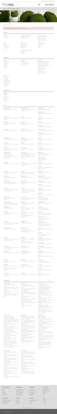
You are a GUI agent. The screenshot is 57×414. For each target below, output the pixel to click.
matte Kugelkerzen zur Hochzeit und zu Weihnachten (11, 213)
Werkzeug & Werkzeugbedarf (43, 62)
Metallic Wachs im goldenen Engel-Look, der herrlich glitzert (45, 178)
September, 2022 (7, 138)
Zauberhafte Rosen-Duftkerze (44, 109)
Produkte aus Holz (24, 37)
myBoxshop (18, 403)
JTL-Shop (52, 410)
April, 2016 (6, 273)
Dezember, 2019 (41, 197)
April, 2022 (40, 142)
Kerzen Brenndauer (24, 44)
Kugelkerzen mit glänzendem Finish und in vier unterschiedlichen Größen (11, 203)
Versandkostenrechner (42, 36)
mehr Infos (44, 403)
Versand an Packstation (42, 37)
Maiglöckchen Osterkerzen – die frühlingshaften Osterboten (27, 242)
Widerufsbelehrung (41, 44)
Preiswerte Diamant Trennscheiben (10, 109)
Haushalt (8, 8)
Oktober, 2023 (40, 108)
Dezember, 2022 (24, 129)
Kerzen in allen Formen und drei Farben (28, 274)
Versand (33, 407)
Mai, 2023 (6, 122)
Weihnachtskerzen (7, 83)
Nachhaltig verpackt (41, 39)
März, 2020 (40, 193)
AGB (39, 47)
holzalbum (17, 400)
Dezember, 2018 (24, 221)
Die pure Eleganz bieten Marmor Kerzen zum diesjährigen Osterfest (44, 213)
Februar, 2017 (40, 260)
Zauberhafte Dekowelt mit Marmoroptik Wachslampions (43, 208)
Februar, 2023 (40, 125)
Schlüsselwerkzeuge (42, 73)
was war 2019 (6, 315)
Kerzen (17, 8)
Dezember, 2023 (7, 108)
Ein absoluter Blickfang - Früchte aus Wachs (11, 144)
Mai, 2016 (40, 268)
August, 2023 (6, 117)
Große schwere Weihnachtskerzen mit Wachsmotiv (11, 173)
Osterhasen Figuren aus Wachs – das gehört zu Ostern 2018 (45, 239)
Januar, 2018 (6, 246)
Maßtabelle (23, 47)
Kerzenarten (23, 42)
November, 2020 (41, 176)
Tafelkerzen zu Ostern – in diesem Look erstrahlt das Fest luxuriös (11, 223)
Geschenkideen (6, 97)
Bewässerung (6, 62)
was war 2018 (40, 283)
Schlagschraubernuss (42, 71)
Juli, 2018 (40, 227)
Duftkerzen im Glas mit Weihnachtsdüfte (42, 159)
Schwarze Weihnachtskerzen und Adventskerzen (27, 216)
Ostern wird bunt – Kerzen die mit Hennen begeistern (10, 149)
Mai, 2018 (6, 237)
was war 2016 (6, 283)
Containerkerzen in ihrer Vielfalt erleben (44, 135)
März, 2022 (6, 147)
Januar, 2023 (6, 129)
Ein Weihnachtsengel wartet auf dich (45, 182)
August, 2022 (23, 138)
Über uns (5, 42)
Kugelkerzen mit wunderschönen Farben (44, 275)
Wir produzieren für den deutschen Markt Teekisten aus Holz (27, 231)
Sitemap (39, 46)
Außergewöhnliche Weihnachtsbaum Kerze (45, 114)
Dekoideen (6, 94)
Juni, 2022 (6, 142)
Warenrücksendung (41, 40)
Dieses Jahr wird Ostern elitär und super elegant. (44, 173)
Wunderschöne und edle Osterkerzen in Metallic (45, 144)
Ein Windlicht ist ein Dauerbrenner (44, 127)
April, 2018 (23, 237)
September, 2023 (41, 112)
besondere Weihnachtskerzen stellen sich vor (45, 257)
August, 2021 (6, 162)
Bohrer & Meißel (41, 68)
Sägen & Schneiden (41, 69)
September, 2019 (41, 202)
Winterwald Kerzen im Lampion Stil (45, 244)
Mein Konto (47, 1)
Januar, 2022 (40, 147)
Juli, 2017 (40, 255)
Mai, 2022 (23, 142)
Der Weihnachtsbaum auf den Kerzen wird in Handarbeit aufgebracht (11, 183)
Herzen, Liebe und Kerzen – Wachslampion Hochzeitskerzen (44, 261)
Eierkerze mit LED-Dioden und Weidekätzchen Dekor (44, 218)
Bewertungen (6, 46)
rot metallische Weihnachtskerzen (27, 177)
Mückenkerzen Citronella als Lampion (11, 163)
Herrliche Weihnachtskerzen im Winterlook (10, 178)
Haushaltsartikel (24, 64)
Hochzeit (5, 98)
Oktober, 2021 (40, 152)
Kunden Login (52, 1)
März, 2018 (40, 237)
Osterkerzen (6, 84)
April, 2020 (40, 188)
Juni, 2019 (40, 207)
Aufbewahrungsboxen (25, 62)
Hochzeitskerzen (7, 81)
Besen (5, 65)
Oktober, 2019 (23, 202)
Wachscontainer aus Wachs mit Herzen (11, 252)
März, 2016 (23, 273)
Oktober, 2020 (6, 181)
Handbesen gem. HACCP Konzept (27, 189)
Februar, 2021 (40, 171)
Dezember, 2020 (24, 176)
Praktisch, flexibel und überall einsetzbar (9, 269)
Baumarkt (13, 8)
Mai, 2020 (23, 188)
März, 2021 (23, 171)
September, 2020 (24, 181)
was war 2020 (23, 315)
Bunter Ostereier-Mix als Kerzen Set (45, 130)
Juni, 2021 (40, 162)
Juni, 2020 (6, 188)
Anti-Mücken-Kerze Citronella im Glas (28, 261)
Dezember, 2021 (7, 152)
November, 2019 (7, 202)
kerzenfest (17, 401)
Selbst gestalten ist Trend (26, 247)
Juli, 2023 (22, 117)
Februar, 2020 (6, 197)
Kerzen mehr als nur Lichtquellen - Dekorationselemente (44, 234)
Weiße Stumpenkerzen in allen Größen (45, 252)
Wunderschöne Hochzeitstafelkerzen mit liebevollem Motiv (28, 191)
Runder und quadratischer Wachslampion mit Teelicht (43, 199)
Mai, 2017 (6, 260)
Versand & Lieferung (42, 35)
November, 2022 (41, 129)
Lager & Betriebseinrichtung (43, 61)
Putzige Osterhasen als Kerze (9, 229)
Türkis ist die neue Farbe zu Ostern (27, 144)
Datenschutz (40, 45)
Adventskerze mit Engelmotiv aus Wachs (44, 203)
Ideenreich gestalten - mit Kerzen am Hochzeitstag (11, 275)
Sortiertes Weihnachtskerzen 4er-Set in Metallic (28, 110)
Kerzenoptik (23, 51)
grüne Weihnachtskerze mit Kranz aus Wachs (45, 229)
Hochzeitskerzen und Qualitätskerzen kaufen (45, 248)
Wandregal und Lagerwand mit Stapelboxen (10, 261)
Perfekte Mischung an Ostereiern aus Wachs (11, 266)
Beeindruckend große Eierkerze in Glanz (27, 131)
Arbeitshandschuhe (41, 66)
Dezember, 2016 (24, 264)
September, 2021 (41, 157)
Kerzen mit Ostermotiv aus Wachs (10, 130)
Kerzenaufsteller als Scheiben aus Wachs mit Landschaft (44, 154)
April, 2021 (6, 171)
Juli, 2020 (40, 184)
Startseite (43, 1)
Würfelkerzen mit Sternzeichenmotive (45, 266)
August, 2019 (6, 207)
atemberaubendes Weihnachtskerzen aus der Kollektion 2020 (28, 199)
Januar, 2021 (6, 176)
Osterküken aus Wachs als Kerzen (44, 123)
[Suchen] (27, 5)
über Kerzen (45, 400)
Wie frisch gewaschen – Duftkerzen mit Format (45, 139)
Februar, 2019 (40, 216)
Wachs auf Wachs (24, 45)
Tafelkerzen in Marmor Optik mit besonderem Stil (27, 213)
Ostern (5, 99)
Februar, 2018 (40, 242)
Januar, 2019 (6, 221)
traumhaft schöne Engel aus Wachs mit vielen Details (45, 149)
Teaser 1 (5, 50)
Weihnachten (6, 100)
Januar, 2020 (23, 197)
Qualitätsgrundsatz (41, 42)
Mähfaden (6, 64)
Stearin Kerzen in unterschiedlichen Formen (45, 270)
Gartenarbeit (6, 61)
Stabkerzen (6, 79)
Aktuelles (22, 52)
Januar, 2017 (6, 264)
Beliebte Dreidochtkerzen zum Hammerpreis (27, 124)
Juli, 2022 (40, 138)
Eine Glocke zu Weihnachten (26, 223)
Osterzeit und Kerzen (25, 229)
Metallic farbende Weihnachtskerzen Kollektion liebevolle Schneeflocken (28, 173)
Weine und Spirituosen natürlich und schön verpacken (11, 157)
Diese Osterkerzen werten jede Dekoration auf (10, 124)
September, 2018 (7, 227)
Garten (4, 8)
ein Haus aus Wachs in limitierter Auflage (27, 149)
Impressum (6, 45)
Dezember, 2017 (24, 246)
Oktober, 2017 (6, 251)
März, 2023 (40, 122)
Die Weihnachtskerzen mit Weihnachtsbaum (26, 253)
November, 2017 (41, 246)
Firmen (5, 95)
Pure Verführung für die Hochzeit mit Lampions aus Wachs (11, 248)
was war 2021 (40, 315)
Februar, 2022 (23, 147)
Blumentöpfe (6, 66)
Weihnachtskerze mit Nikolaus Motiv (45, 194)
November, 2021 (24, 152)
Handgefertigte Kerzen (25, 36)
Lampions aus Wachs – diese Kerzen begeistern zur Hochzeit (28, 208)
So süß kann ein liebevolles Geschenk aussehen (11, 119)
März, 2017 (23, 260)
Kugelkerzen (6, 78)
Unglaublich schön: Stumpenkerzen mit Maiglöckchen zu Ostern (11, 239)
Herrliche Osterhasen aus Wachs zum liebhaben (28, 157)
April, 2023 (23, 122)
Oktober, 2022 (40, 133)
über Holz (44, 401)
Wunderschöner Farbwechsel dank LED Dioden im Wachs (28, 203)
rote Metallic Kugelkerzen (9, 208)
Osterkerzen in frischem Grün (27, 118)
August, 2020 (40, 181)
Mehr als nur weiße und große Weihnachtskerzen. (44, 190)
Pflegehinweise (24, 46)
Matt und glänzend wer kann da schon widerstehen (45, 119)
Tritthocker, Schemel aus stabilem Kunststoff (27, 239)
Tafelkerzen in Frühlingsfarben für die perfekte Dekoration (45, 168)
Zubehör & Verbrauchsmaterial (43, 65)
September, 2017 (24, 251)
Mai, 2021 (40, 166)
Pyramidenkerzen (7, 80)
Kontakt (5, 44)
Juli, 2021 (22, 162)
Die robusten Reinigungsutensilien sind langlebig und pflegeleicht (45, 225)
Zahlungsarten (6, 47)
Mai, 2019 (6, 211)
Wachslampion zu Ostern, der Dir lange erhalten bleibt (28, 164)
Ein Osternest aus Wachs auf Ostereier (45, 163)
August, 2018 (23, 227)
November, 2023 (24, 108)
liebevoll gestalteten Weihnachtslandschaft (8, 154)
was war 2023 (23, 350)
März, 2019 (40, 211)
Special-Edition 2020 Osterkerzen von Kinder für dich (28, 183)
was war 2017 (23, 283)
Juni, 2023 (40, 117)
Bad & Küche (23, 61)
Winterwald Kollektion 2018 (43, 223)
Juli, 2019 (22, 207)
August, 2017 (40, 251)
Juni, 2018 (40, 232)
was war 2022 (6, 350)
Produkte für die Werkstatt (26, 35)
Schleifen (39, 70)
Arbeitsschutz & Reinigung (43, 64)
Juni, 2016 (40, 264)
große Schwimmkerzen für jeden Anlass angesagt (27, 139)
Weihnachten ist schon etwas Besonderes (9, 199)
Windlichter (6, 85)
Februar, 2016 (40, 273)
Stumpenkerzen (7, 76)
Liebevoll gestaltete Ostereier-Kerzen (11, 139)
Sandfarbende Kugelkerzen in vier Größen (27, 266)
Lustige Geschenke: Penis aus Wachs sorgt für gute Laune (11, 190)
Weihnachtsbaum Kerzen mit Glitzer (45, 186)
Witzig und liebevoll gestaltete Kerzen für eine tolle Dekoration (28, 154)
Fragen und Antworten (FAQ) (26, 50)
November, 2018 (41, 221)
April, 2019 (23, 211)
